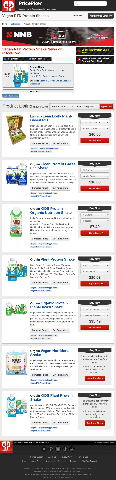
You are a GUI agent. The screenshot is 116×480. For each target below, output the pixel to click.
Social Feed (36, 461)
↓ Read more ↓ (11, 95)
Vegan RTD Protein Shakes (51, 81)
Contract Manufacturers (55, 461)
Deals (24, 461)
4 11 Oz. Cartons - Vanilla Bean (49, 76)
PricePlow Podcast (89, 461)
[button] (58, 96)
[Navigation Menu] (110, 3)
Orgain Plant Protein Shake (42, 70)
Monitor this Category (101, 16)
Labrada (34, 148)
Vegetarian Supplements (49, 148)
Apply (106, 106)
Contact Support (36, 457)
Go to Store (95, 140)
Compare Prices (40, 143)
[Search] (90, 3)
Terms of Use (82, 457)
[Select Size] (95, 122)
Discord (73, 461)
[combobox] (62, 106)
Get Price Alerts (61, 143)
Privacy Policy (66, 457)
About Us (52, 457)
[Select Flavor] (95, 128)
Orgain (33, 193)
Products (77, 16)
